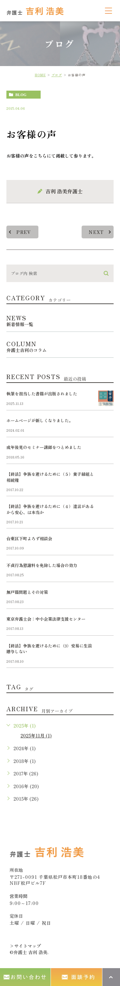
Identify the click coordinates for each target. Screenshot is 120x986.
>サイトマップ (25, 946)
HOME (40, 74)
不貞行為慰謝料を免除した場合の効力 (41, 565)
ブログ (57, 74)
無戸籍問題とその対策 (27, 592)
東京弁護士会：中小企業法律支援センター (45, 619)
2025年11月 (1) (36, 735)
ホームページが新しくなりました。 (39, 420)
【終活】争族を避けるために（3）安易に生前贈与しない (49, 648)
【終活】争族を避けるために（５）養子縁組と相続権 (50, 477)
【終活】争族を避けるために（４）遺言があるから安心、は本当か (50, 509)
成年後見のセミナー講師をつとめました (43, 447)
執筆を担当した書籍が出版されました (41, 394)
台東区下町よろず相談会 (29, 538)
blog (21, 95)
